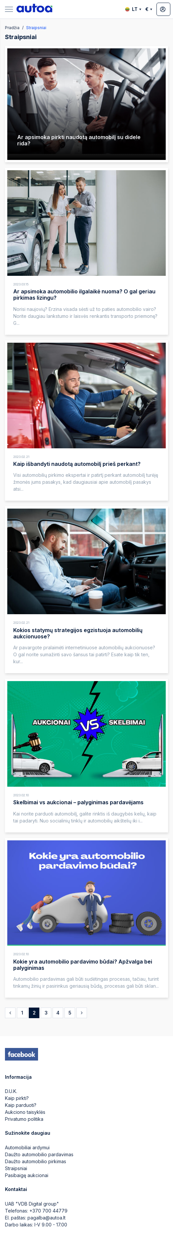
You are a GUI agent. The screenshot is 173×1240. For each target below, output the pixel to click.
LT (133, 9)
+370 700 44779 (48, 1211)
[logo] (34, 9)
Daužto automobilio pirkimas (35, 1161)
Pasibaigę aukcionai (26, 1175)
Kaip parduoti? (20, 1105)
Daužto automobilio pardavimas (39, 1154)
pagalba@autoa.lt (46, 1217)
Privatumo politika (24, 1119)
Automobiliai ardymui (27, 1147)
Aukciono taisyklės (25, 1112)
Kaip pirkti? (17, 1098)
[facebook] (21, 1054)
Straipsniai (16, 1168)
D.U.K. (11, 1091)
